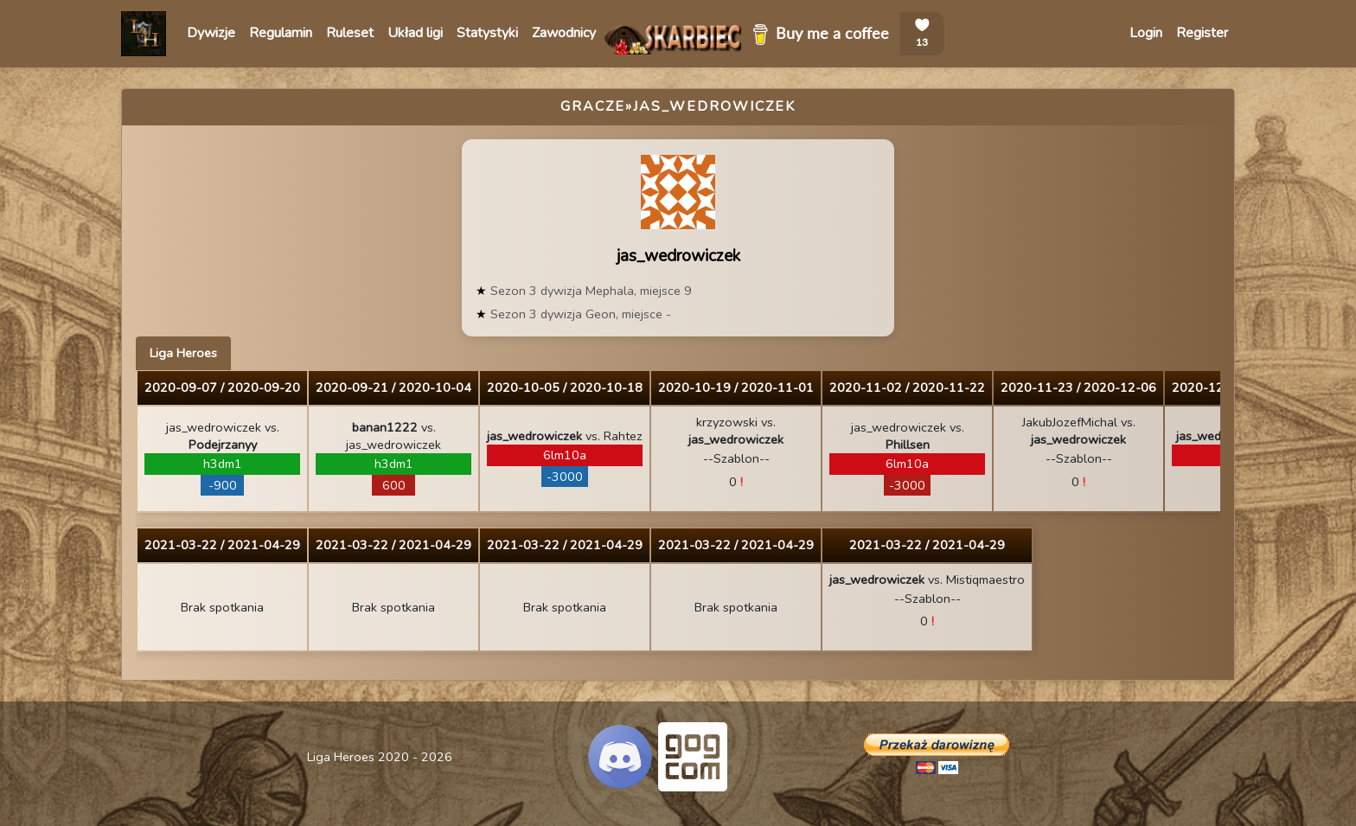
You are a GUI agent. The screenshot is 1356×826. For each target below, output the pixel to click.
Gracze (592, 106)
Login (1145, 32)
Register (1202, 32)
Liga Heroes (183, 353)
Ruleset (350, 32)
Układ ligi (415, 32)
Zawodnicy (564, 32)
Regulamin (280, 32)
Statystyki (487, 32)
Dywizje (211, 32)
